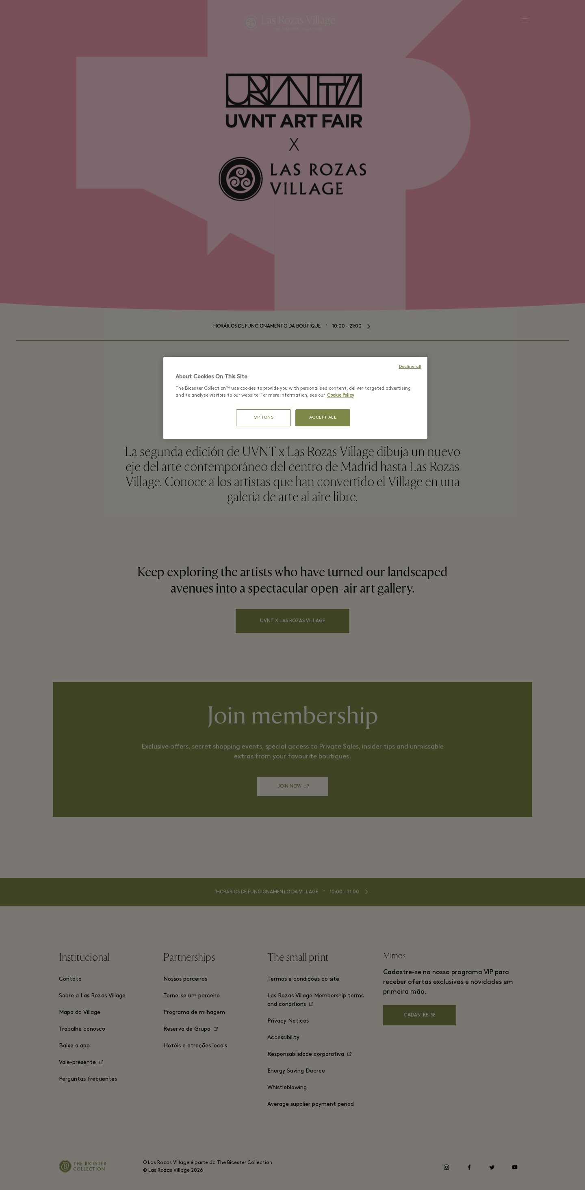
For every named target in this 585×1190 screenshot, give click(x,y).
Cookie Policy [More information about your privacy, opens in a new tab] (340, 395)
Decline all (410, 367)
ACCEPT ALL (323, 417)
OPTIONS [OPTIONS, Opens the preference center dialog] (264, 417)
